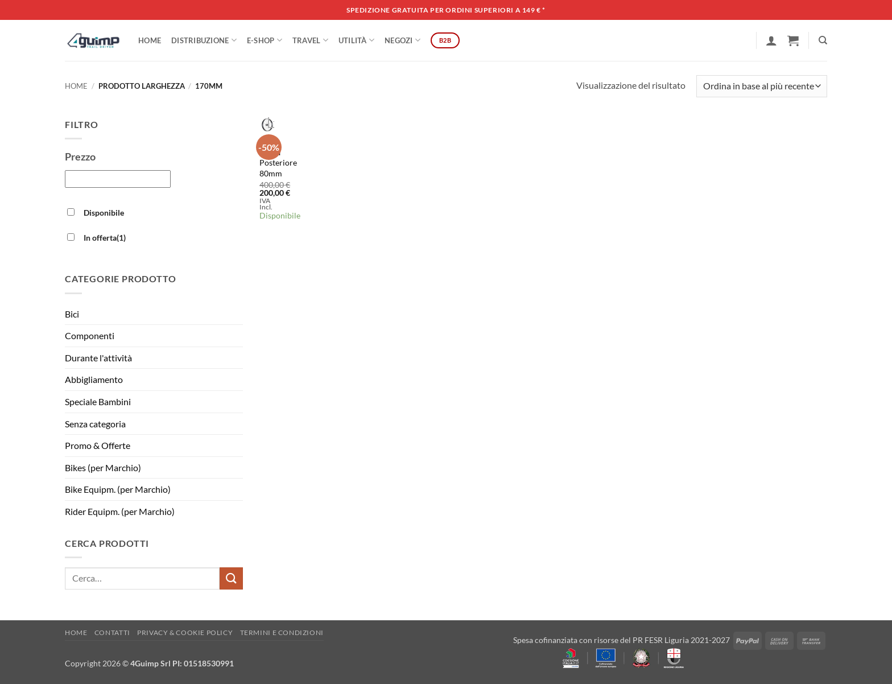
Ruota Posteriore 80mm (278, 162)
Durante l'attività (98, 357)
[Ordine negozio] (761, 86)
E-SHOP (264, 40)
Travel (310, 40)
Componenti (89, 335)
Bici (72, 313)
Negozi (402, 40)
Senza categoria (95, 423)
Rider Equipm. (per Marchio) (120, 511)
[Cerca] (823, 40)
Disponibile (104, 212)
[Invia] (231, 578)
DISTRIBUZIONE (204, 40)
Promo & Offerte (97, 445)
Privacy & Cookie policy (185, 632)
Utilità (356, 40)
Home (149, 40)
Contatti (112, 632)
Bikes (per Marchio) (103, 467)
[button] (771, 40)
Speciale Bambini (98, 401)
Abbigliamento (94, 379)
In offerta (105, 237)
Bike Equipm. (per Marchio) (118, 489)
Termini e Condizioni (282, 632)
